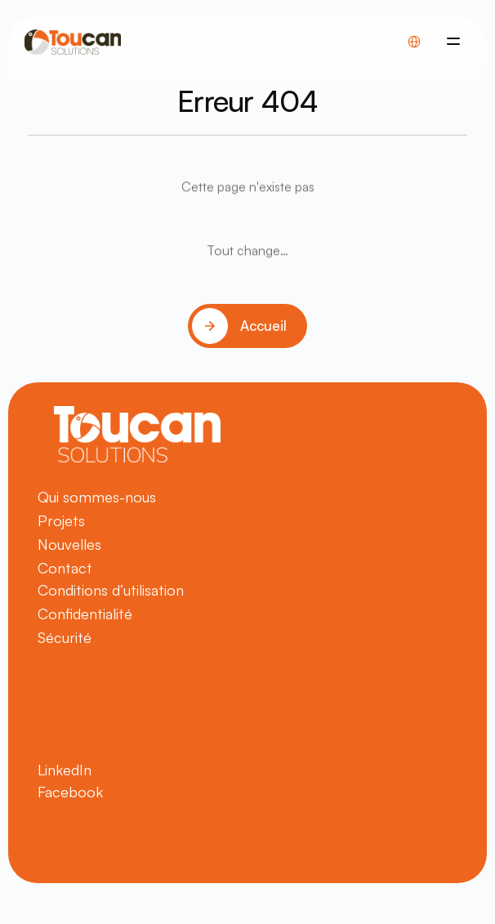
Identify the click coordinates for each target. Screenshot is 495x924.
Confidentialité (85, 614)
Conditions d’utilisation (111, 590)
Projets (61, 520)
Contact (65, 568)
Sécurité (64, 637)
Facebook (70, 792)
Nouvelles (69, 544)
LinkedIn (64, 770)
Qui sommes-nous (97, 497)
